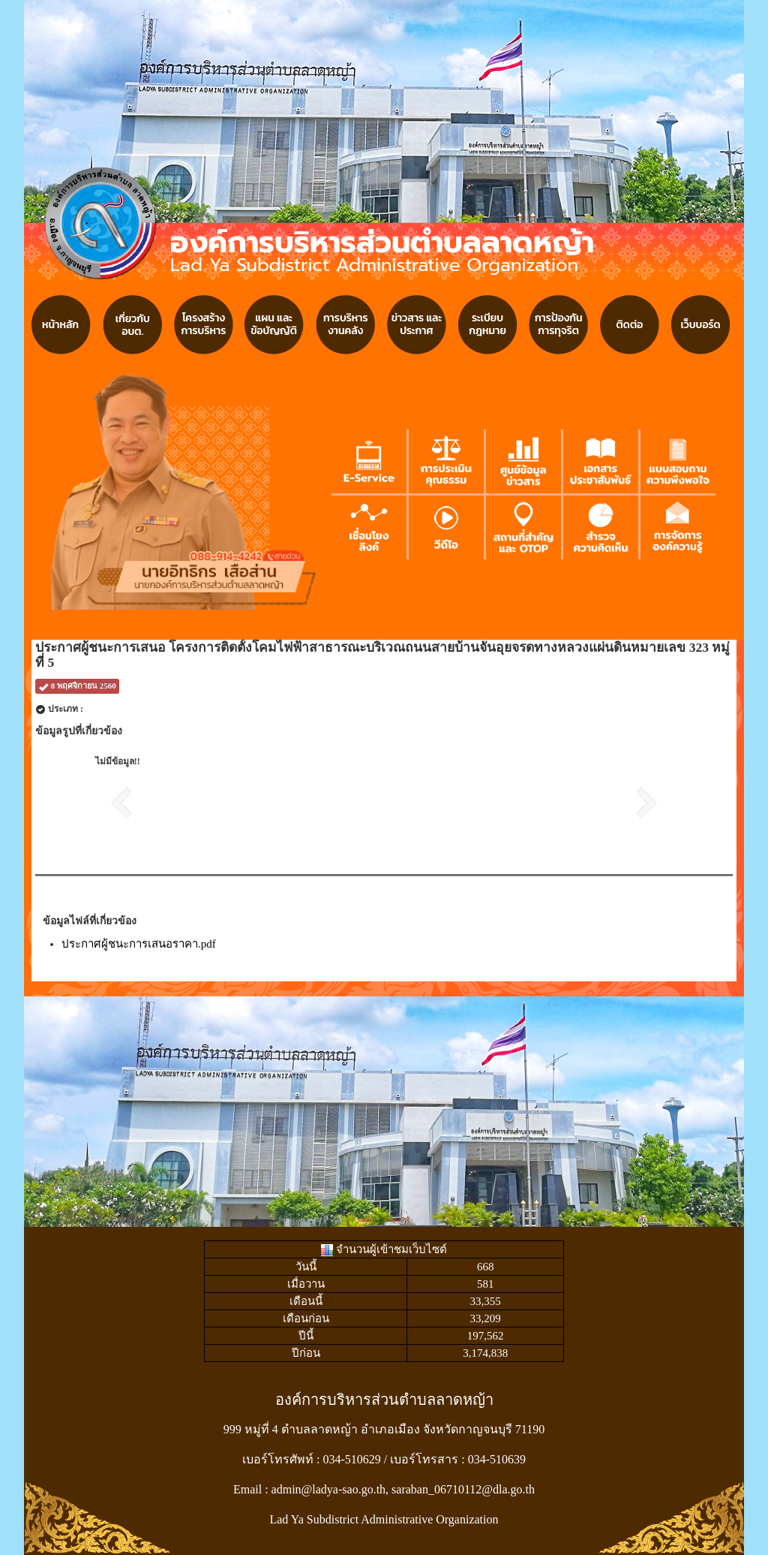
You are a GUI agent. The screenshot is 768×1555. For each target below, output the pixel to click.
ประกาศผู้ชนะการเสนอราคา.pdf (139, 944)
